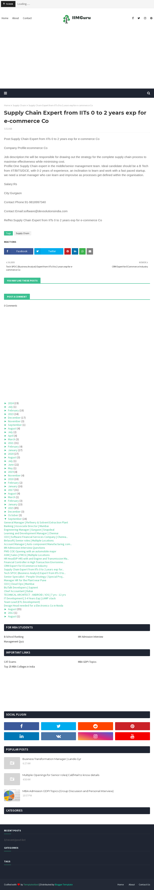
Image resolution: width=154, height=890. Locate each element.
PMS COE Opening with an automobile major (30, 551)
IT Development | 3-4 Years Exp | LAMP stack (30, 598)
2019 (11, 472)
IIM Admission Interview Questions (24, 547)
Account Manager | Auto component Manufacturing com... (38, 544)
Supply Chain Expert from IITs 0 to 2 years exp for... (34, 569)
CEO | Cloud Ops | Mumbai (19, 584)
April (10, 435)
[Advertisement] (77, 58)
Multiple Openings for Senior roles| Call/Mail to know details (60, 775)
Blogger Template (64, 884)
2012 (11, 613)
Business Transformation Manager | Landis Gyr (51, 759)
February (13, 410)
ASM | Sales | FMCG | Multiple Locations (27, 555)
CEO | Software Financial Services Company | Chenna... (36, 537)
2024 (11, 403)
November (14, 421)
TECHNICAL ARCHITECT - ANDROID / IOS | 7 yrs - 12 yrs (35, 594)
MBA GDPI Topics (87, 662)
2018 (11, 479)
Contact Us (144, 884)
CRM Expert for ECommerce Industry (26, 566)
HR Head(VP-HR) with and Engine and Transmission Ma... (36, 558)
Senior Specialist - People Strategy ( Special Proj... (34, 576)
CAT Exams (10, 662)
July (10, 407)
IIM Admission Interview (90, 636)
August (12, 428)
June (11, 464)
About (132, 884)
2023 (11, 414)
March (11, 439)
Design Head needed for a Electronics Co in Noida (33, 605)
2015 (11, 508)
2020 (11, 454)
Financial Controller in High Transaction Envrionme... (34, 562)
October (13, 515)
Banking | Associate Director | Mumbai (26, 526)
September (15, 425)
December (14, 417)
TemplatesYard (31, 884)
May (10, 468)
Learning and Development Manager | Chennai (31, 533)
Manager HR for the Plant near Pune (25, 580)
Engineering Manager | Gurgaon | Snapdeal (29, 529)
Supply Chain (19, 105)
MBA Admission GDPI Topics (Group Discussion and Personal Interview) (67, 791)
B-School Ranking (13, 636)
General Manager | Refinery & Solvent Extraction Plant (36, 522)
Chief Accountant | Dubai (18, 591)
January (12, 450)
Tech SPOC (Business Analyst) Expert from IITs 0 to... (35, 573)
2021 (11, 443)
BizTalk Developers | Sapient (21, 587)
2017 (11, 490)
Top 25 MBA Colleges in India (19, 666)
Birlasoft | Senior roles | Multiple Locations (29, 540)
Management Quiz (14, 641)
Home (7, 105)
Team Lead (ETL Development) (22, 602)
